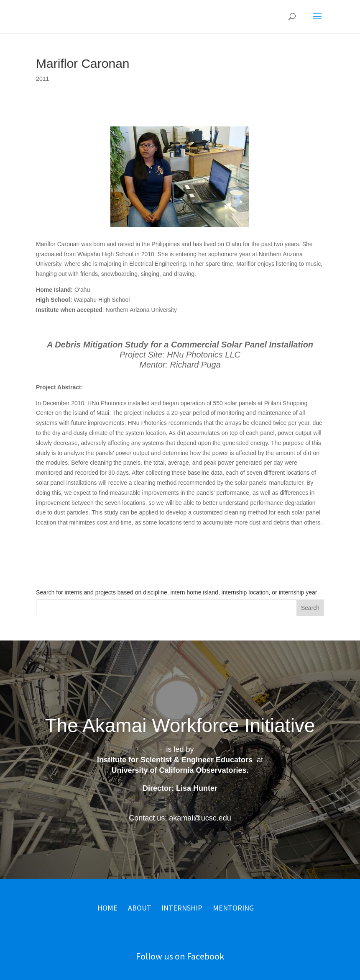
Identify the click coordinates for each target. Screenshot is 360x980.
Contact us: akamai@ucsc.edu (180, 818)
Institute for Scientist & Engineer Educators (175, 760)
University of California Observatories (178, 770)
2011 (42, 78)
